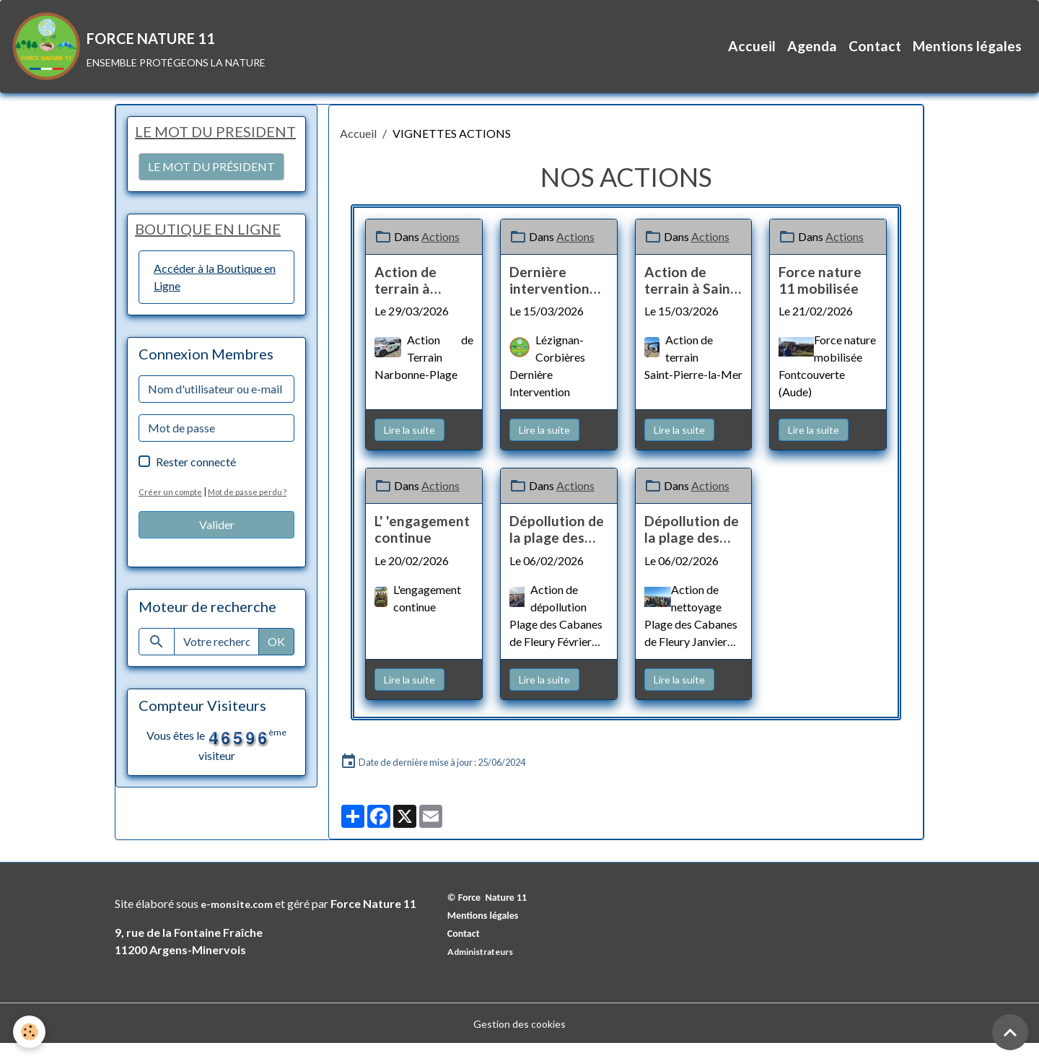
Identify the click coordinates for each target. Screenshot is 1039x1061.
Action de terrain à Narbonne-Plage (409, 297)
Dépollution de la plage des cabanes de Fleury (556, 547)
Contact (875, 54)
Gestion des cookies (519, 1040)
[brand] (148, 55)
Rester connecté (196, 504)
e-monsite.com (241, 920)
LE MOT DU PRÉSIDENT (211, 207)
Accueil (752, 54)
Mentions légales (967, 54)
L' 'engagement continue (422, 547)
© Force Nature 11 (492, 914)
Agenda (812, 54)
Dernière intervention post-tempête (553, 297)
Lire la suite (409, 447)
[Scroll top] (1010, 1032)
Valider (216, 584)
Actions (440, 254)
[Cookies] (30, 1031)
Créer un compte (172, 534)
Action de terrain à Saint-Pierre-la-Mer (692, 297)
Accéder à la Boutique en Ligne (215, 319)
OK (276, 701)
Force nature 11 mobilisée (820, 297)
